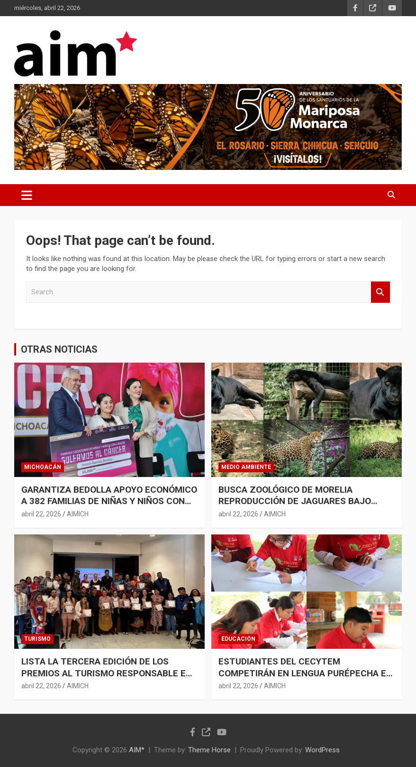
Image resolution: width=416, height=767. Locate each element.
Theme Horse (209, 750)
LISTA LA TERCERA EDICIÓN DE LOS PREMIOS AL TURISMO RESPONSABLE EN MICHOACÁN (106, 673)
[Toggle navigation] (26, 195)
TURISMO (37, 639)
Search (380, 292)
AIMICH (78, 514)
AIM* (137, 750)
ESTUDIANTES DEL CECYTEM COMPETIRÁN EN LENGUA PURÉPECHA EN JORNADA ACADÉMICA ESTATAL (305, 673)
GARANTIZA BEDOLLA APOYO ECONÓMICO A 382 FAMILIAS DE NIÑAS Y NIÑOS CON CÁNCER (109, 501)
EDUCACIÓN (238, 639)
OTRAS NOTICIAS (59, 349)
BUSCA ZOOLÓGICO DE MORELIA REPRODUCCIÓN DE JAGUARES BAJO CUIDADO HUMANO (294, 501)
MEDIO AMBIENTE (246, 467)
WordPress (322, 750)
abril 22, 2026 (41, 514)
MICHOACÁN (42, 467)
